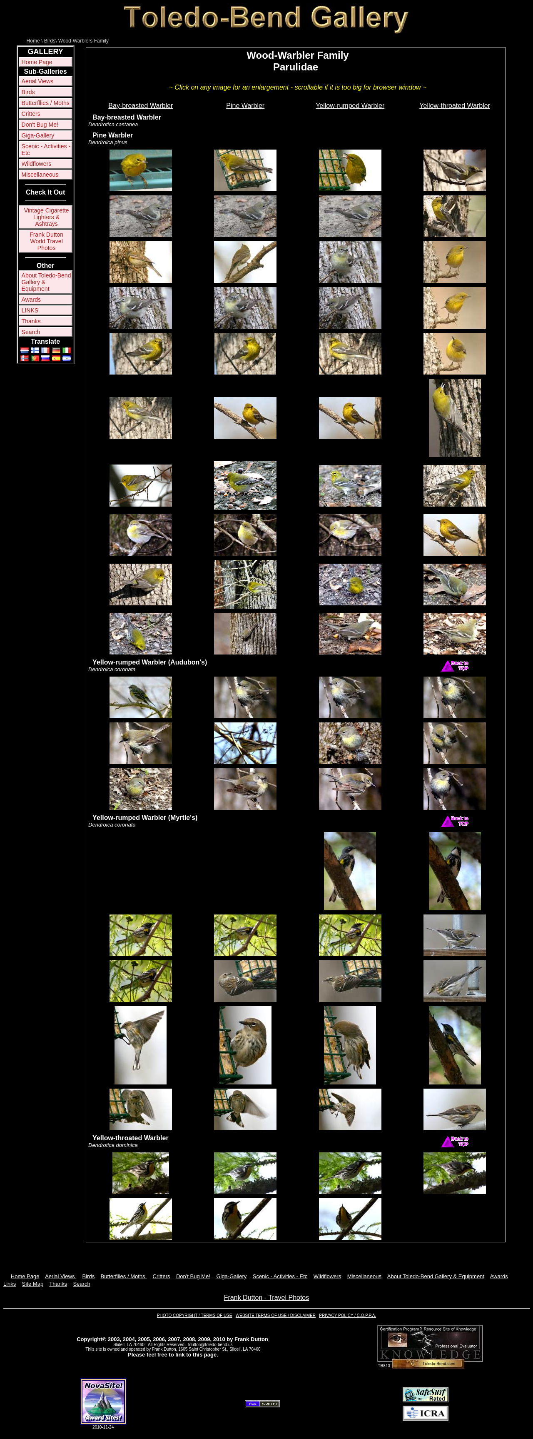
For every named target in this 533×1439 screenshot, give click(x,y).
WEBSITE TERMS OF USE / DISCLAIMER (276, 1315)
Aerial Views (38, 81)
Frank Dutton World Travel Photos (46, 241)
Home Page (37, 62)
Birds (49, 41)
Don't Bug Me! (40, 124)
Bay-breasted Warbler (140, 105)
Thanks (31, 321)
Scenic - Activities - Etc (46, 149)
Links (9, 1284)
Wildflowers (37, 163)
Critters (31, 113)
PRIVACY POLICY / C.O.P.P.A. (347, 1315)
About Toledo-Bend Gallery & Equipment (46, 282)
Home (33, 41)
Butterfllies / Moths (46, 103)
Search (31, 332)
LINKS (30, 310)
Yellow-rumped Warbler (350, 105)
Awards (31, 299)
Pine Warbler (245, 105)
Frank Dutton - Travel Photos (266, 1297)
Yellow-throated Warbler (454, 105)
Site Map (32, 1284)
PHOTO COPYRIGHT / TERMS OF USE (194, 1315)
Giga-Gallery (38, 135)
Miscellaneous (40, 174)
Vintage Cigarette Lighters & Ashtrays (46, 217)
